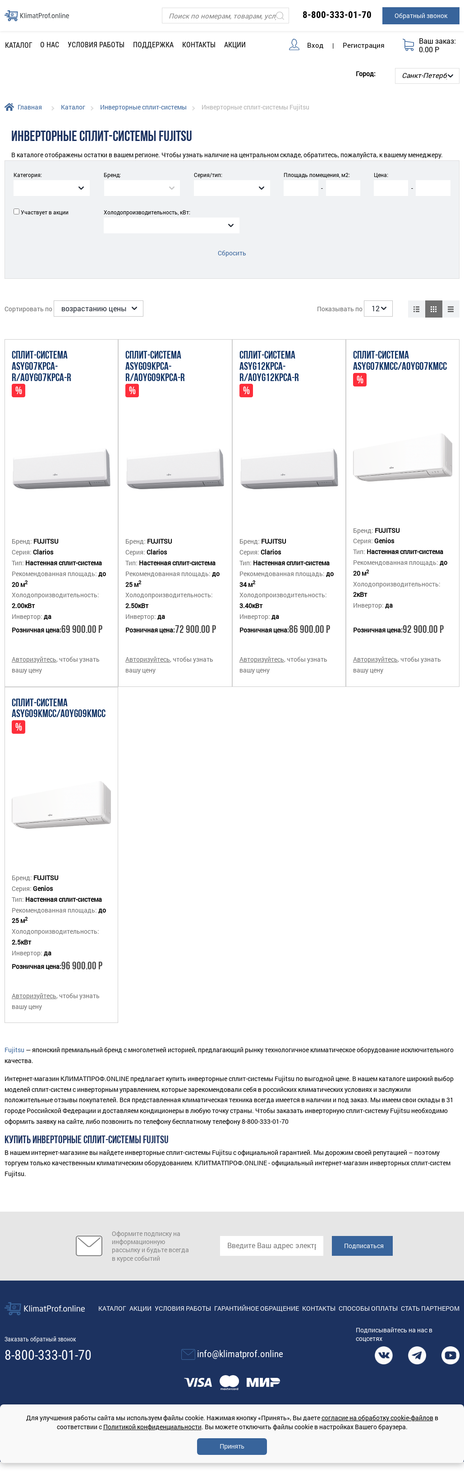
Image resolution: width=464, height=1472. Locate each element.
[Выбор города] (427, 76)
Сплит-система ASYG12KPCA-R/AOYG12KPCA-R (269, 367)
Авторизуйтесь (34, 659)
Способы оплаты (368, 1308)
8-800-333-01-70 (337, 14)
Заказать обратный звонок (40, 1339)
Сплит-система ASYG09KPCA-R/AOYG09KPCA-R (155, 367)
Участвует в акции (45, 212)
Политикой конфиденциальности (152, 1426)
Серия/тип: (208, 174)
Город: (366, 73)
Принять (232, 1446)
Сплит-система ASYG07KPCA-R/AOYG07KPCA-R (41, 367)
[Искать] (280, 15)
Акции (235, 45)
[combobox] (52, 188)
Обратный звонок (421, 15)
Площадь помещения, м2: (317, 174)
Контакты (199, 45)
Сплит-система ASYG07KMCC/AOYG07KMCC (400, 361)
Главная (30, 107)
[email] (271, 1246)
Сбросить (232, 253)
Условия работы (96, 45)
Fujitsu (14, 1049)
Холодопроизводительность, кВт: (147, 212)
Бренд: (112, 174)
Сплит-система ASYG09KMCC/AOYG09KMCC (59, 709)
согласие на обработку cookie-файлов (377, 1417)
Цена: (381, 174)
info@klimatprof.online (240, 1354)
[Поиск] (225, 15)
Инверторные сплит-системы (143, 107)
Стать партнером (430, 1308)
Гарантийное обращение (256, 1308)
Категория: (28, 174)
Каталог (73, 107)
